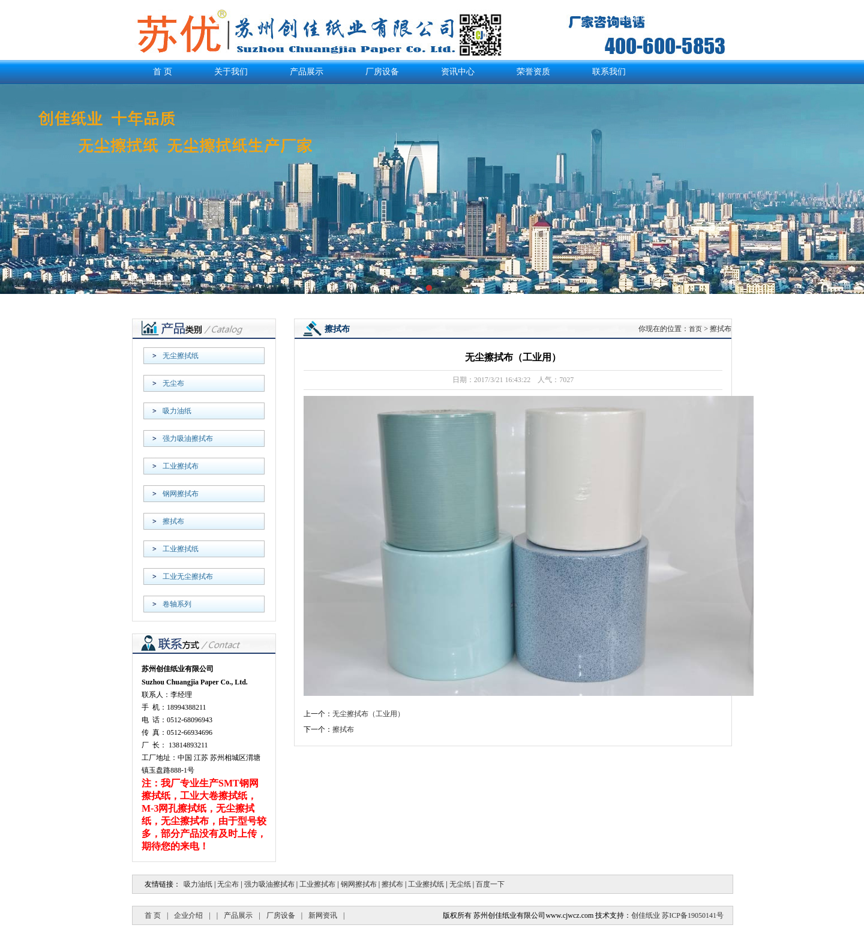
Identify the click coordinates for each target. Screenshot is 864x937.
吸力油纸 (177, 411)
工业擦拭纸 (181, 549)
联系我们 (717, 18)
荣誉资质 (533, 71)
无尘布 (173, 383)
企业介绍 (188, 915)
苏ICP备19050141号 (693, 915)
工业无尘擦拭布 (188, 576)
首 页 (162, 71)
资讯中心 (458, 71)
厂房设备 (382, 71)
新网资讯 (322, 915)
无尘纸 (460, 884)
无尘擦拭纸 (181, 356)
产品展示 (675, 18)
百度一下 (490, 884)
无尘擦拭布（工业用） (368, 714)
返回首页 (633, 18)
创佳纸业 (645, 915)
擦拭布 (173, 521)
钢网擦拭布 (181, 493)
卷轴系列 (177, 604)
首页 (695, 328)
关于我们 (231, 71)
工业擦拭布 (181, 466)
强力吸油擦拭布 (188, 438)
